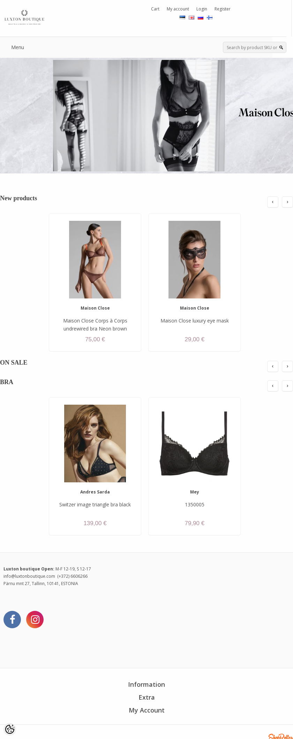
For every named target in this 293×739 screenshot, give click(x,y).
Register (223, 9)
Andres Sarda (95, 492)
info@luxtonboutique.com (29, 576)
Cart (155, 9)
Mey (194, 492)
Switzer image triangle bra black (95, 504)
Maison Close (95, 308)
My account (178, 9)
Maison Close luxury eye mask (194, 320)
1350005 (194, 504)
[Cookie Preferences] (9, 729)
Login (201, 9)
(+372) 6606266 (72, 576)
